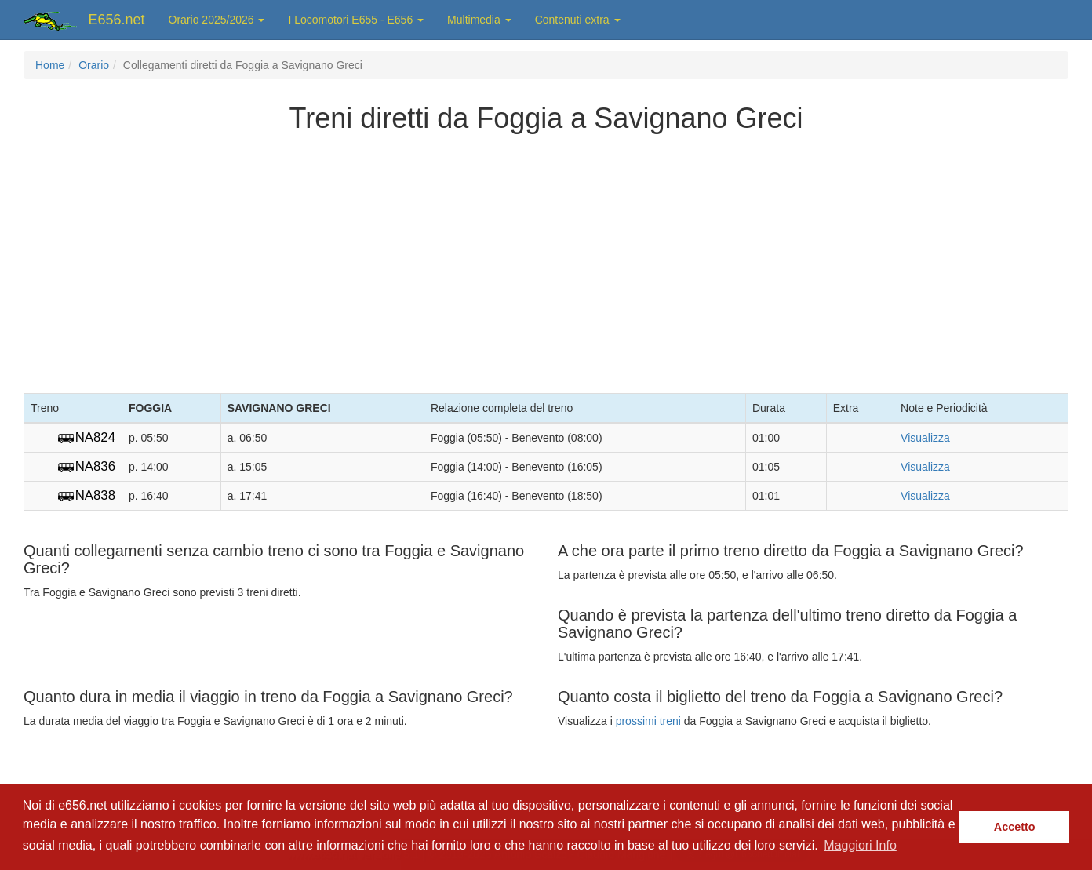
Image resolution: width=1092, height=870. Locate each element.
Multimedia (479, 19)
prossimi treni (648, 721)
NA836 (95, 466)
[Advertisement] (546, 259)
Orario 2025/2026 (217, 19)
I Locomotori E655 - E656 (356, 19)
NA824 (95, 437)
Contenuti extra (578, 19)
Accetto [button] (1015, 827)
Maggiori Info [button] (860, 845)
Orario (93, 65)
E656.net (117, 19)
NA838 (95, 495)
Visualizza (925, 437)
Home (49, 65)
